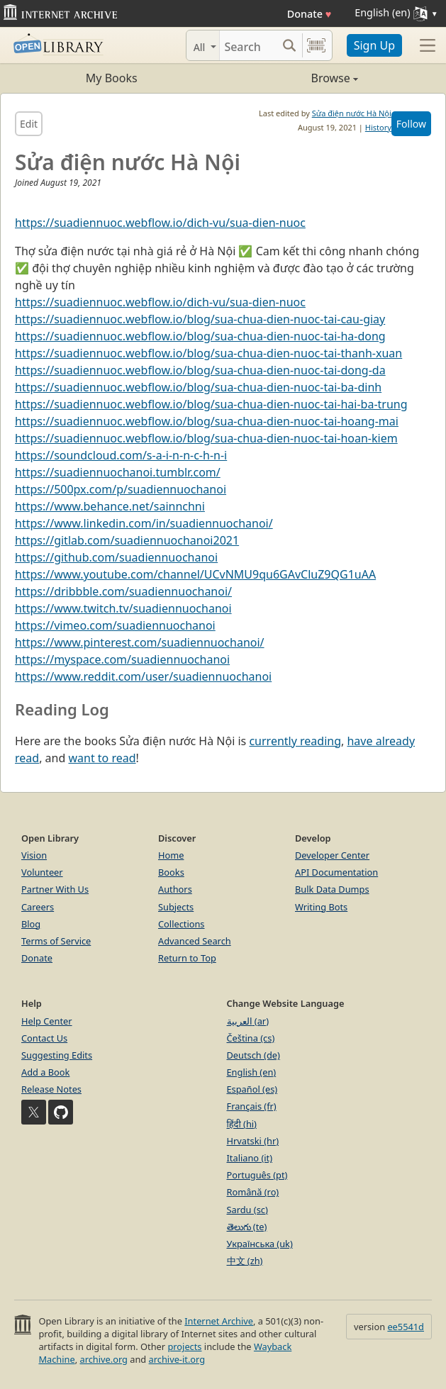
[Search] (248, 45)
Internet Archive (218, 1321)
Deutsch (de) (253, 1055)
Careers (37, 906)
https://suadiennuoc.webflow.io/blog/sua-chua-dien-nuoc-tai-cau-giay (200, 319)
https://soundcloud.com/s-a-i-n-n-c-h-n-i (121, 455)
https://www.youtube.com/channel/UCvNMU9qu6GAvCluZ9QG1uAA (195, 574)
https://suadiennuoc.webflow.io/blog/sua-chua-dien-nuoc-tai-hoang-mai (206, 421)
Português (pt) (257, 1174)
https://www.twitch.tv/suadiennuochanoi (123, 608)
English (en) (252, 1072)
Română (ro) (253, 1192)
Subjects (176, 906)
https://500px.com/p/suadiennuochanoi (120, 489)
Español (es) (252, 1089)
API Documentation (336, 872)
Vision (34, 855)
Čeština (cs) (251, 1038)
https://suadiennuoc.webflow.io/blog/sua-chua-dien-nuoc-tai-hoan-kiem (206, 438)
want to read (101, 758)
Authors (175, 889)
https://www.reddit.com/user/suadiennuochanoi (143, 676)
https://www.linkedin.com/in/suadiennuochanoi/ (144, 523)
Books (171, 872)
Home (171, 855)
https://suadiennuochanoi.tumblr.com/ (118, 472)
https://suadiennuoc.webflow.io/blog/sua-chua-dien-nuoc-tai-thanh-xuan (208, 353)
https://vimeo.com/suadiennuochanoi (115, 625)
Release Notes (51, 1089)
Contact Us (44, 1038)
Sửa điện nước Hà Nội (351, 113)
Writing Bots (321, 906)
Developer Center (332, 855)
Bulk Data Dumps (332, 889)
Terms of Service (56, 941)
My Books (112, 78)
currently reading (295, 741)
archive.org (103, 1359)
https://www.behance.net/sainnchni (110, 506)
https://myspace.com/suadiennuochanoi (122, 659)
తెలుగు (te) (247, 1226)
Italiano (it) (250, 1157)
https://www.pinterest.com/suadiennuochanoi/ (139, 642)
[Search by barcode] (316, 45)
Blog (30, 923)
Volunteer (42, 872)
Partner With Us (55, 889)
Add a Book (45, 1072)
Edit (29, 123)
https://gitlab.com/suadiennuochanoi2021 (127, 540)
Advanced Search (194, 941)
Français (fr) (252, 1106)
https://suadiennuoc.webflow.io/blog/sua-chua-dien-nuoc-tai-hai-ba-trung (211, 404)
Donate (309, 14)
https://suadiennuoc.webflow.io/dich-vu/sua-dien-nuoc (160, 222)
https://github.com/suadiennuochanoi (116, 557)
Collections (181, 923)
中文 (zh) (245, 1260)
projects (184, 1346)
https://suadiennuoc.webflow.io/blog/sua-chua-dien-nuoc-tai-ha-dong (200, 336)
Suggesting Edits (56, 1055)
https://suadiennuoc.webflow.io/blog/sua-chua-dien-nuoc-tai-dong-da (200, 370)
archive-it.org (177, 1359)
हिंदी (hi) (242, 1123)
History (378, 127)
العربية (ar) (248, 1021)
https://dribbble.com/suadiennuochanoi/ (123, 591)
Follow (411, 123)
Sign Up (374, 45)
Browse (290, 78)
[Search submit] (289, 45)
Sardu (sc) (247, 1209)
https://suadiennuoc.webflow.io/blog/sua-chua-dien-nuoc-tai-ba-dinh (198, 387)
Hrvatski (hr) (253, 1140)
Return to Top (187, 958)
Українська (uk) (260, 1243)
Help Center (46, 1021)
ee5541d (405, 1326)
